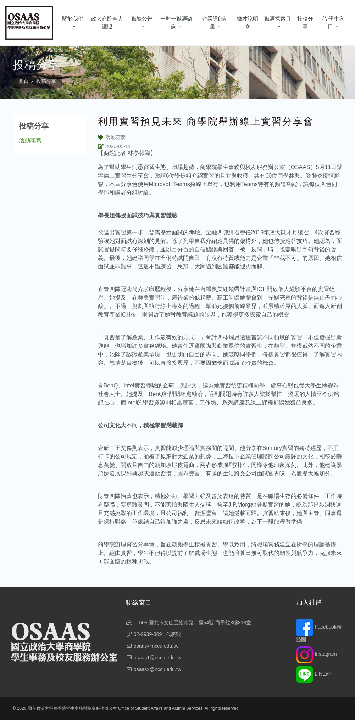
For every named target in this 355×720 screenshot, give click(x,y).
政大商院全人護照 (107, 23)
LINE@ (313, 674)
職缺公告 (141, 19)
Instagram (316, 654)
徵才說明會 (247, 23)
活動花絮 (30, 140)
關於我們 (72, 19)
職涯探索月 (277, 19)
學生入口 (333, 23)
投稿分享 (305, 23)
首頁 (23, 81)
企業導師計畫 (215, 23)
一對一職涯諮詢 (176, 23)
